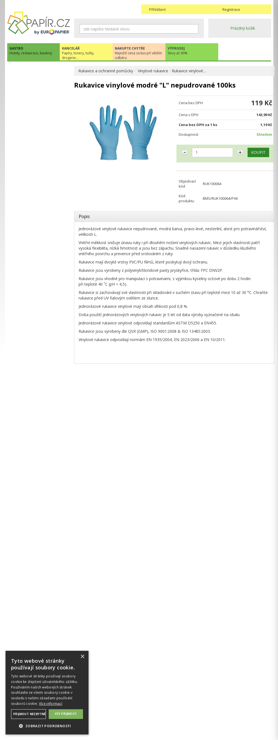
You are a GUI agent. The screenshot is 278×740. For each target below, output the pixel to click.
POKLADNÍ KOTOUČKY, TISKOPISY (34, 159)
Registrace (231, 9)
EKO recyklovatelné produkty (38, 71)
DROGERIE (22, 133)
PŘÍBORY (21, 184)
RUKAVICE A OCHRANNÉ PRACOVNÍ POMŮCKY (35, 198)
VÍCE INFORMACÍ (38, 521)
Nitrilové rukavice (28, 247)
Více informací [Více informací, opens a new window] (50, 703)
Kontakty (216, 698)
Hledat (194, 29)
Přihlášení (157, 9)
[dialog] (47, 692)
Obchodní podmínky (159, 698)
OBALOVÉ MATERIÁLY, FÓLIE (39, 94)
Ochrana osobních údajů (96, 703)
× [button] (82, 657)
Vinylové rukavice (153, 70)
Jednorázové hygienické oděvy (40, 238)
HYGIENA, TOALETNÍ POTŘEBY (41, 105)
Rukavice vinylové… (189, 70)
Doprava (149, 703)
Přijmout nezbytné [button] (29, 714)
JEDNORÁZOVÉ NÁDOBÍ (35, 82)
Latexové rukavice (29, 211)
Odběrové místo (155, 714)
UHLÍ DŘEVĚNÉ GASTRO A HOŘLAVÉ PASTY (36, 277)
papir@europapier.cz (38, 396)
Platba (147, 709)
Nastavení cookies (90, 709)
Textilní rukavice (27, 264)
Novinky (38, 412)
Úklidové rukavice (28, 229)
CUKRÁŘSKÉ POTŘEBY (33, 173)
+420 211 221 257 (38, 384)
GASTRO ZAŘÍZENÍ (30, 303)
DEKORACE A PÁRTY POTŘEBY (41, 292)
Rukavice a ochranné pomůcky (105, 70)
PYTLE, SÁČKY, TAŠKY (33, 145)
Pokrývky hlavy (26, 255)
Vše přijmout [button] (66, 714)
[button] (47, 726)
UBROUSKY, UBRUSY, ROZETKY (32, 119)
